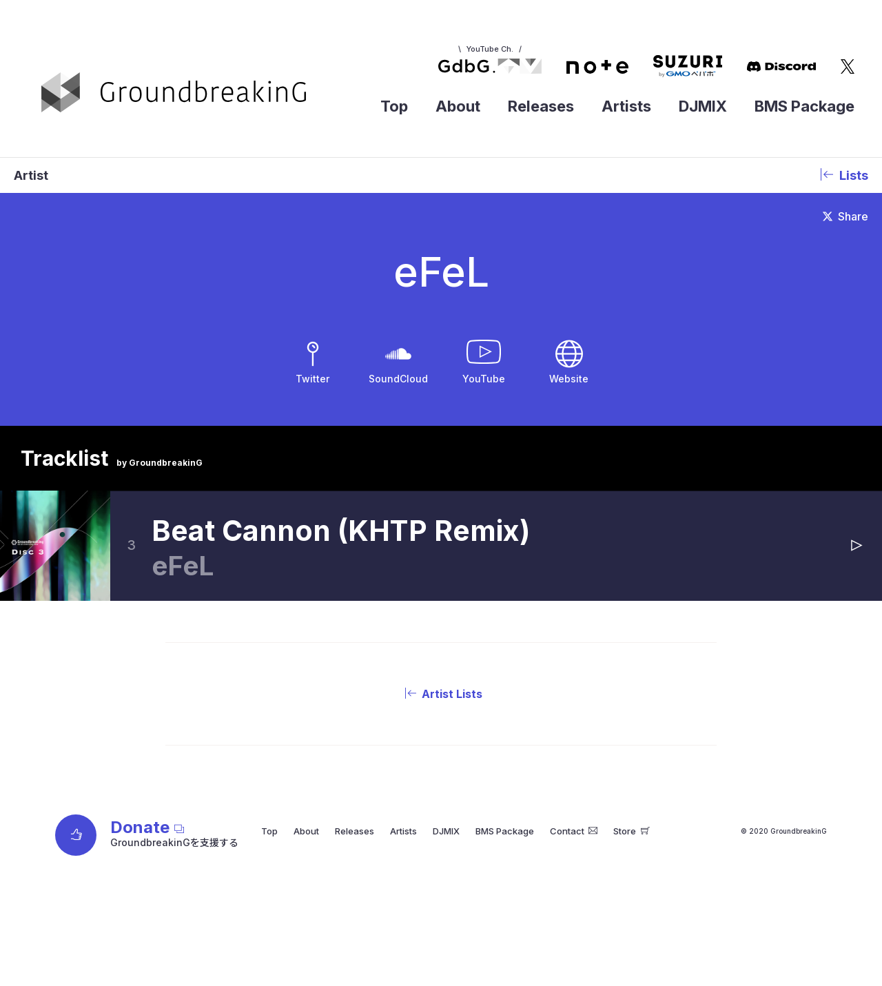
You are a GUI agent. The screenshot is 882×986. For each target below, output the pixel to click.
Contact (574, 830)
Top (394, 106)
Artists (626, 106)
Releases (541, 106)
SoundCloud (398, 378)
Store (631, 830)
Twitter (312, 378)
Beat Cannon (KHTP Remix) (341, 530)
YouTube (483, 378)
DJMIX (703, 106)
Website (568, 378)
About (457, 106)
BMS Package (804, 106)
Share (845, 216)
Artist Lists (441, 694)
